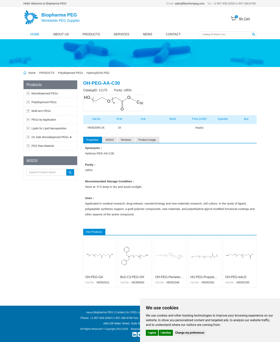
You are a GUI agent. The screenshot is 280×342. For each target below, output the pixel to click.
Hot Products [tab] (94, 231)
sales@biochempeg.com (190, 3)
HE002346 (172, 282)
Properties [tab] (92, 139)
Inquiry (199, 127)
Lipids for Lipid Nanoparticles (49, 128)
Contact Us (122, 312)
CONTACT (173, 34)
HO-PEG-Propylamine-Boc (204, 277)
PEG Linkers (138, 312)
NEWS (147, 34)
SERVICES (121, 34)
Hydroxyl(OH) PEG (98, 72)
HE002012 (102, 282)
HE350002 (137, 282)
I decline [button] (166, 332)
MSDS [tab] (110, 139)
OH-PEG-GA (94, 277)
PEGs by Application (44, 119)
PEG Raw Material (43, 145)
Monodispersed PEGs (45, 93)
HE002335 (242, 282)
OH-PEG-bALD (235, 277)
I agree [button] (152, 332)
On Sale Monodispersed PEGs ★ (52, 137)
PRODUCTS (91, 34)
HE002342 (207, 282)
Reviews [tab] (126, 139)
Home (32, 72)
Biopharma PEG (103, 312)
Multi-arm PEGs (41, 110)
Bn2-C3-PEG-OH (132, 277)
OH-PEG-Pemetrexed (169, 277)
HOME (34, 34)
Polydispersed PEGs (70, 72)
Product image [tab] (147, 139)
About (90, 312)
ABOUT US (61, 34)
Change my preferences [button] (189, 332)
